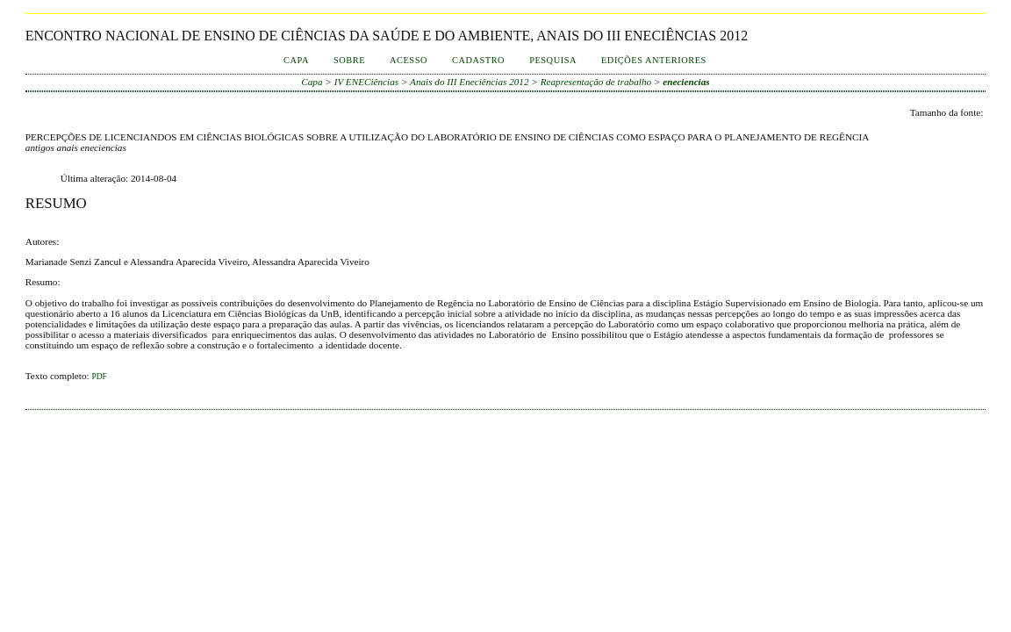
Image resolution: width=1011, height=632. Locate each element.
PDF (98, 376)
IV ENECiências (366, 81)
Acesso (408, 60)
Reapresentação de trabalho (596, 81)
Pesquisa (553, 60)
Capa (296, 60)
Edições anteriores (653, 60)
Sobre (349, 60)
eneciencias (686, 81)
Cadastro (478, 60)
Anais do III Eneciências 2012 (469, 81)
